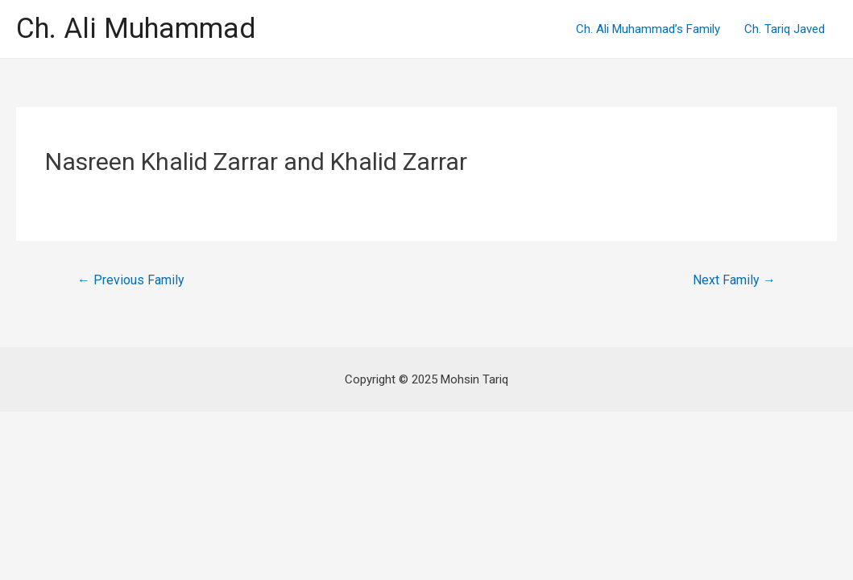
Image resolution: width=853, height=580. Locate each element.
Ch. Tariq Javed (784, 29)
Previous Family (130, 280)
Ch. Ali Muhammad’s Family (648, 29)
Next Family (734, 280)
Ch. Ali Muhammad (135, 28)
